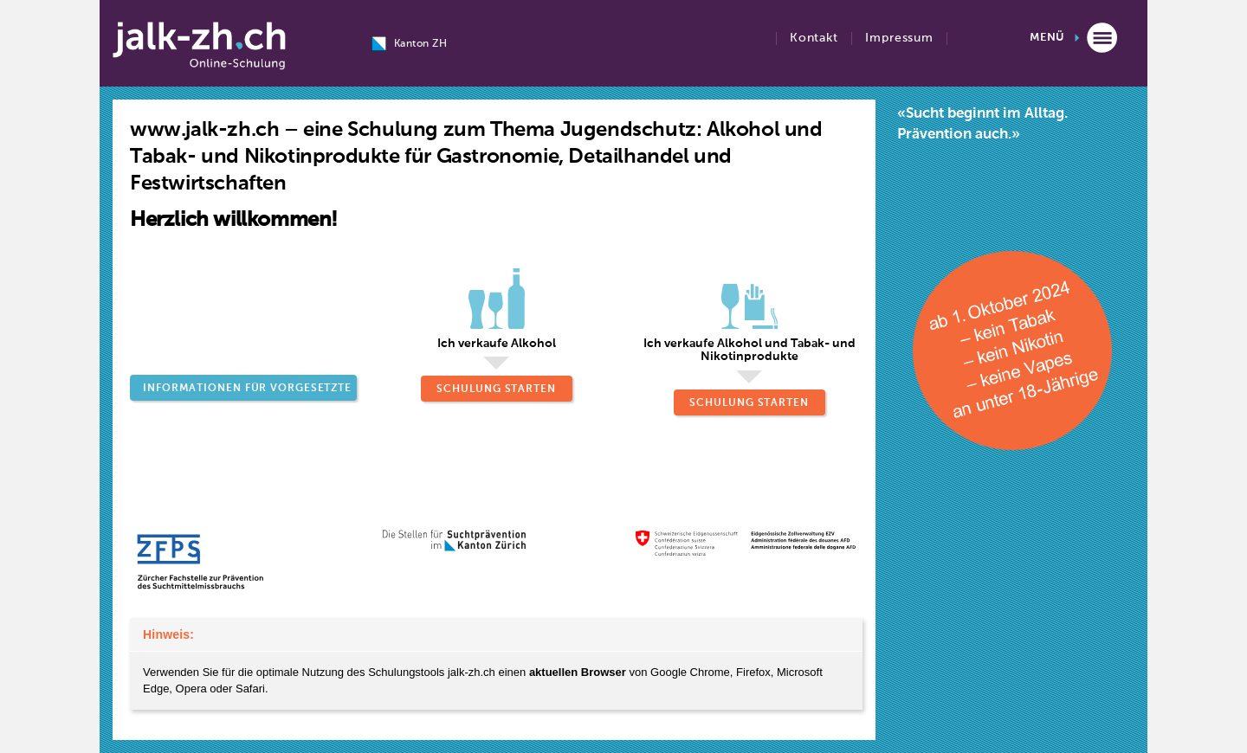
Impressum (899, 38)
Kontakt (814, 38)
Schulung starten (495, 389)
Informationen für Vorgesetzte (247, 388)
